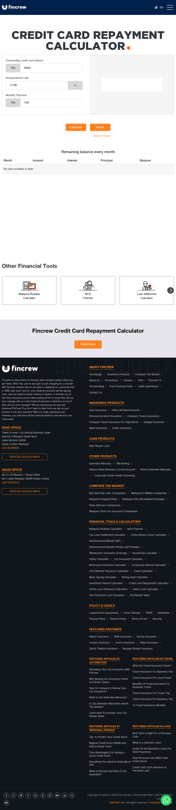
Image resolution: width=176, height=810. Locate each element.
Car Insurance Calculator (128, 559)
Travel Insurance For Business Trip (153, 672)
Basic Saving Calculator (102, 577)
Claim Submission (148, 386)
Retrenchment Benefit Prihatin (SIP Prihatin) (114, 547)
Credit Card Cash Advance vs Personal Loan (149, 769)
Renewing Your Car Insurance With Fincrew (109, 671)
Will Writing (122, 463)
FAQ (140, 380)
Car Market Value (140, 595)
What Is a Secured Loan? (147, 743)
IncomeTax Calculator (144, 553)
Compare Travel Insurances (143, 416)
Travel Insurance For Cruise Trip (151, 693)
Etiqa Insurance (149, 642)
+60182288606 (10, 448)
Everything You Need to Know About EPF (110, 763)
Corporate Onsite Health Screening (114, 475)
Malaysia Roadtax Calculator (105, 529)
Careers (128, 380)
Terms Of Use (139, 619)
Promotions (111, 380)
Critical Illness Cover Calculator (149, 535)
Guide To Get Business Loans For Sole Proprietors (152, 750)
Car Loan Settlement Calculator (107, 535)
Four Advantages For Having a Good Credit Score (106, 754)
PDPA (149, 613)
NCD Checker (135, 529)
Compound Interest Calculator (149, 565)
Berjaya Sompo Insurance (138, 648)
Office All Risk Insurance (126, 410)
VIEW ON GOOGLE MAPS (24, 457)
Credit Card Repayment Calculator (149, 583)
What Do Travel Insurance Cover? (152, 666)
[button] (170, 290)
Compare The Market (147, 374)
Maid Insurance (98, 428)
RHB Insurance (123, 636)
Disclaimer (164, 613)
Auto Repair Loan (99, 446)
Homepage (95, 374)
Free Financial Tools (121, 386)
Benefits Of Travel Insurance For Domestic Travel (151, 685)
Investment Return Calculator (106, 583)
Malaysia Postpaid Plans (103, 499)
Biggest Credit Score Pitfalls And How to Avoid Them (107, 745)
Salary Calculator (99, 559)
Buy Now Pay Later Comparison (107, 493)
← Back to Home (100, 136)
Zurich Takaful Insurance (103, 648)
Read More (88, 344)
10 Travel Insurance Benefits (149, 705)
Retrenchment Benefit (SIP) (105, 541)
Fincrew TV (154, 380)
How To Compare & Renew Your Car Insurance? (107, 690)
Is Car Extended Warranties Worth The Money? (108, 705)
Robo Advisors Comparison (104, 505)
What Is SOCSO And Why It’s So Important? (107, 773)
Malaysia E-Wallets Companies (149, 493)
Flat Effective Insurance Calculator (109, 571)
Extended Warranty (100, 463)
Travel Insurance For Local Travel (152, 678)
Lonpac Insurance (99, 642)
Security (157, 619)
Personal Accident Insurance (105, 416)
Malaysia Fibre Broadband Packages (143, 499)
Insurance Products (118, 374)
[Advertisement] (88, 223)
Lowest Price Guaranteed (103, 613)
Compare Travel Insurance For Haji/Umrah (113, 422)
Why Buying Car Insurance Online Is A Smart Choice (108, 681)
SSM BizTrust (116, 802)
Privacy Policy (97, 619)
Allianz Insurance (99, 636)
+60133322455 (10, 482)
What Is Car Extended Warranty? (108, 697)
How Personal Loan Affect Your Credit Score (150, 760)
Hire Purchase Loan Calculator (106, 595)
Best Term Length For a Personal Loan (152, 735)
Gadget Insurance (154, 422)
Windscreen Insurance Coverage (108, 553)
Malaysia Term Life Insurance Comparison (113, 511)
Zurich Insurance (125, 642)
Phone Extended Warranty (155, 469)
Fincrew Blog (96, 386)
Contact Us (95, 392)
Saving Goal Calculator (135, 577)
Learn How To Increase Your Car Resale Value (108, 715)
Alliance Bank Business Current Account (112, 469)
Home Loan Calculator (146, 589)
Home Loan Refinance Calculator (108, 589)
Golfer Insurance (122, 428)
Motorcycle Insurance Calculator (107, 565)
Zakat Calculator (143, 571)
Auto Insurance (98, 410)
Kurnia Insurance (147, 636)
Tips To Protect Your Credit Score (108, 737)
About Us (94, 380)
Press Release (132, 613)
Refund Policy (118, 619)
